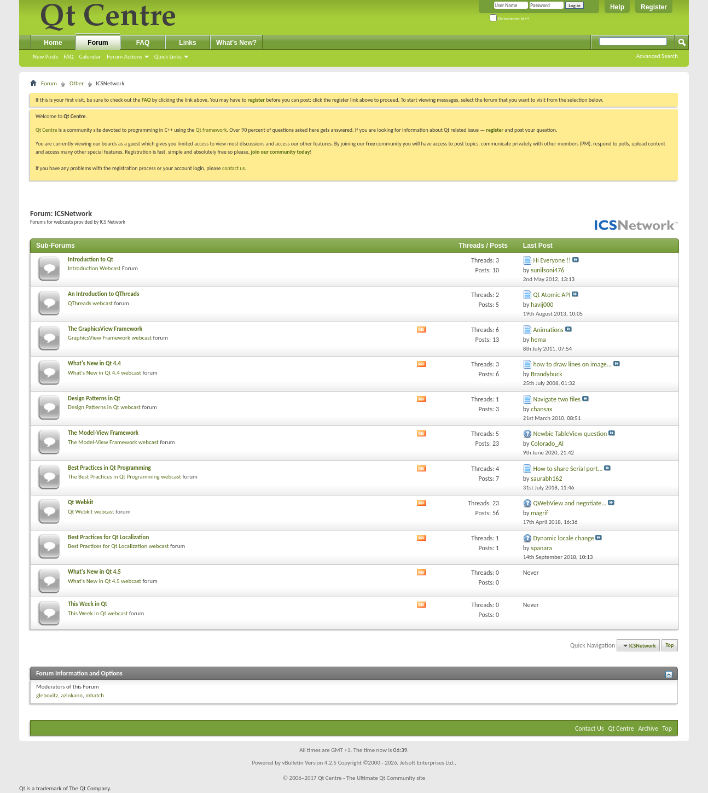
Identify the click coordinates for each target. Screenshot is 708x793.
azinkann (72, 695)
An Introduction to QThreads (103, 294)
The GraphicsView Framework (105, 329)
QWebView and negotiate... (570, 503)
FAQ (68, 56)
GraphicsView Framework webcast (110, 337)
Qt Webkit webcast (91, 511)
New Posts (45, 56)
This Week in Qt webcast (97, 613)
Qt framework (211, 129)
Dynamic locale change (563, 538)
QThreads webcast (90, 303)
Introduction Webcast (94, 268)
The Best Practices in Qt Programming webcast (124, 476)
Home (53, 42)
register (494, 129)
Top (670, 645)
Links (187, 42)
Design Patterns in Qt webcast (104, 407)
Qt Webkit (81, 502)
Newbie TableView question (570, 434)
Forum (98, 42)
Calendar (90, 56)
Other (76, 83)
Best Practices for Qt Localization (108, 537)
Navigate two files (557, 399)
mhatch (94, 695)
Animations (548, 330)
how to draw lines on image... (572, 364)
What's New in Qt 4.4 (94, 363)
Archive (648, 728)
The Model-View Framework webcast (113, 442)
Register (654, 7)
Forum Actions (124, 56)
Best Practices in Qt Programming (109, 467)
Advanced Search (657, 56)
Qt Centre (46, 129)
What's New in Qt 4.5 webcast (104, 581)
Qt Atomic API (552, 295)
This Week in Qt (87, 604)
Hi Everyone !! (552, 260)
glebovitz (47, 695)
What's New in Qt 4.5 (94, 571)
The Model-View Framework (103, 432)
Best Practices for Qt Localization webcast (118, 546)
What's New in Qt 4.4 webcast (104, 372)
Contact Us (589, 728)
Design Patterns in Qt (94, 398)
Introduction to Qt (90, 259)
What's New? (236, 42)
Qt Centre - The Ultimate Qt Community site (371, 778)
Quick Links (168, 56)
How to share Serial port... (568, 469)
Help (617, 7)
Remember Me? (510, 18)
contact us (233, 168)
